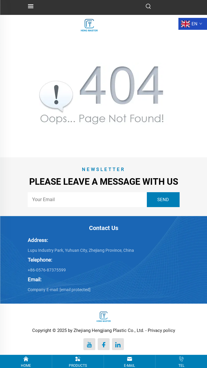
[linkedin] (118, 344)
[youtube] (89, 344)
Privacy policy (161, 330)
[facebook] (104, 344)
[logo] (89, 23)
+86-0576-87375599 (47, 270)
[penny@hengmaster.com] (75, 289)
